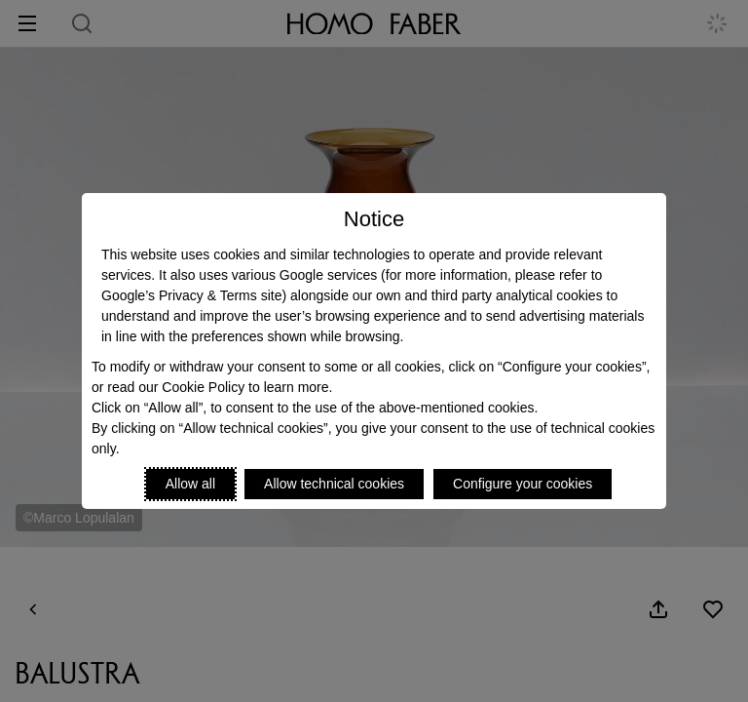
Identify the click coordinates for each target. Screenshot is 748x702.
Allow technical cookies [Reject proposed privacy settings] (334, 483)
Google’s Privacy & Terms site (191, 295)
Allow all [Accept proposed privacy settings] (190, 483)
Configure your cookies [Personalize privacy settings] (522, 483)
